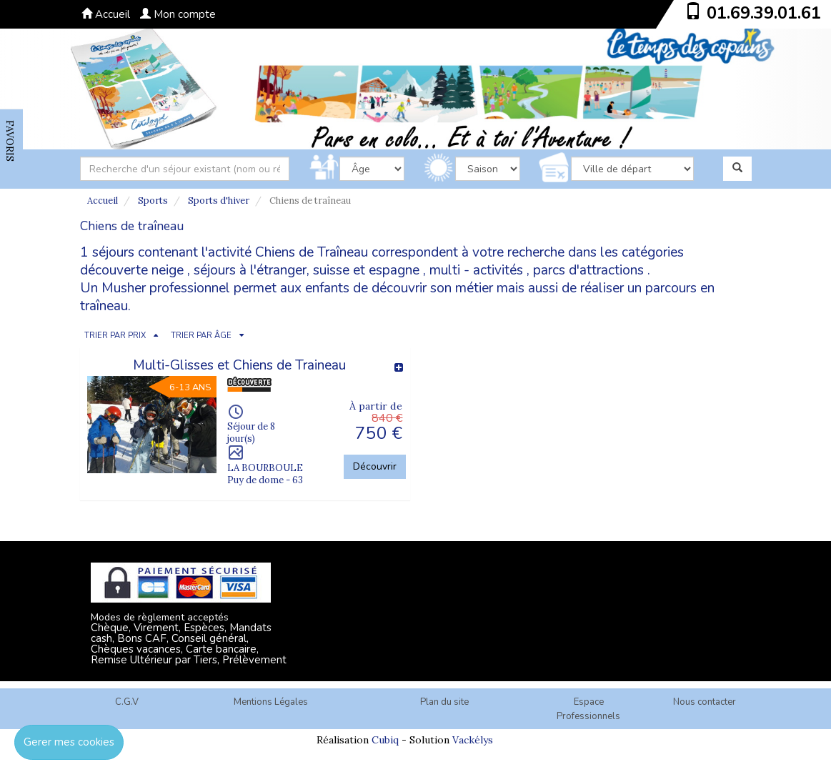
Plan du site (444, 702)
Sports (153, 200)
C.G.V (127, 702)
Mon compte (178, 14)
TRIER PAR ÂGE (201, 335)
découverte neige (132, 270)
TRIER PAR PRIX (115, 335)
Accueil (105, 14)
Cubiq (385, 739)
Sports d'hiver (218, 200)
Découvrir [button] (375, 466)
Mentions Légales (271, 702)
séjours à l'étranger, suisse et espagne (306, 270)
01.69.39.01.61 (764, 12)
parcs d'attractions (588, 270)
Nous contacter (704, 702)
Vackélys (472, 739)
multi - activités (476, 270)
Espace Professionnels (588, 709)
